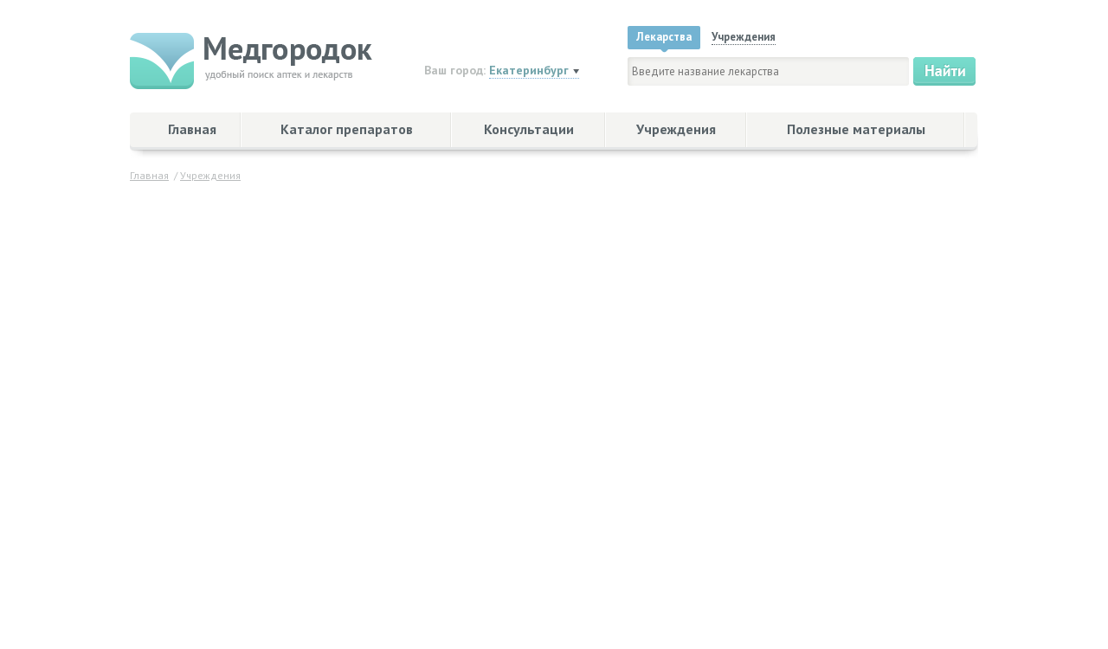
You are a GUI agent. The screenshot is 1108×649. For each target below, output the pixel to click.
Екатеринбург (529, 70)
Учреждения (676, 129)
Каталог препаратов (346, 129)
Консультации (529, 129)
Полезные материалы (856, 129)
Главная (192, 129)
